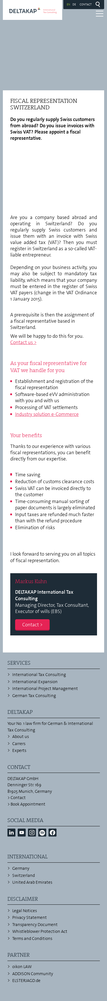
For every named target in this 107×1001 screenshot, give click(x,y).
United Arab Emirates (32, 882)
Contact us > (23, 342)
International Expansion (35, 682)
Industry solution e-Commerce (47, 414)
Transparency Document (35, 924)
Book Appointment (28, 804)
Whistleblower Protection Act (39, 931)
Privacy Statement (29, 917)
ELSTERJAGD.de (26, 980)
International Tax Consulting (39, 674)
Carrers (18, 743)
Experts (19, 750)
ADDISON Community (32, 974)
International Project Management (45, 688)
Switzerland (23, 875)
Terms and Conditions (32, 938)
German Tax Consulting (34, 695)
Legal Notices (24, 911)
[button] (11, 833)
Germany (20, 868)
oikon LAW (22, 966)
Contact (86, 4)
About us (20, 736)
